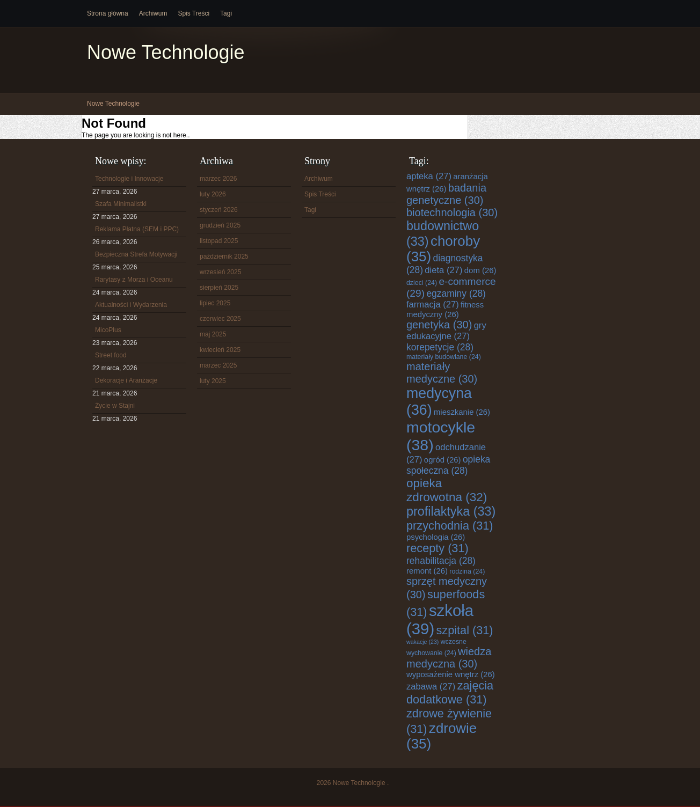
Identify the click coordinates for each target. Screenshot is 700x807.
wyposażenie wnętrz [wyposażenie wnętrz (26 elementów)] (450, 674)
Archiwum (153, 13)
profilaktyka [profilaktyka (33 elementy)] (450, 511)
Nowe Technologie (166, 52)
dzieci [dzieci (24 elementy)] (421, 283)
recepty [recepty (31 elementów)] (437, 548)
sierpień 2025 (219, 287)
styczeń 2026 (219, 210)
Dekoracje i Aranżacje (126, 380)
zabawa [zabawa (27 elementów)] (430, 686)
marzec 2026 (218, 178)
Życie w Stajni (115, 405)
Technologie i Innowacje (129, 178)
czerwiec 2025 (220, 318)
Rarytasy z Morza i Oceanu (134, 279)
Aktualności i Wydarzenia (131, 305)
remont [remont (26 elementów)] (427, 571)
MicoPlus (108, 330)
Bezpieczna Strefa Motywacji (136, 254)
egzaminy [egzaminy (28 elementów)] (456, 293)
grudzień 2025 (220, 225)
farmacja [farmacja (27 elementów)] (432, 304)
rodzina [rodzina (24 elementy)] (467, 571)
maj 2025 (213, 334)
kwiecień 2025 (220, 350)
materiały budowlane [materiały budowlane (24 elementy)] (443, 357)
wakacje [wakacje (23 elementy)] (422, 642)
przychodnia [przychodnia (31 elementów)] (449, 525)
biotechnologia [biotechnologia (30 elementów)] (452, 212)
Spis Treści (193, 13)
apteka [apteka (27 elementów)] (428, 176)
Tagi (226, 13)
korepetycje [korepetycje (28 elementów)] (439, 347)
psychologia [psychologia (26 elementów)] (435, 537)
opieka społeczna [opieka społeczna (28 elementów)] (448, 465)
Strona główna (107, 13)
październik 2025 (224, 256)
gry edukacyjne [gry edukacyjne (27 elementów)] (446, 330)
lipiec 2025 (215, 303)
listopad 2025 (219, 241)
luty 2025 (213, 381)
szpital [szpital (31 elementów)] (464, 630)
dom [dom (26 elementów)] (480, 270)
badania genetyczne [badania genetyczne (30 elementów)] (446, 194)
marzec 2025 (218, 365)
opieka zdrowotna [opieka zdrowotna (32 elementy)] (446, 490)
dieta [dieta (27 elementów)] (443, 270)
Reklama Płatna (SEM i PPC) (137, 229)
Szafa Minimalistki (121, 204)
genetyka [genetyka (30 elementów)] (439, 325)
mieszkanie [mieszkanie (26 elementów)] (462, 412)
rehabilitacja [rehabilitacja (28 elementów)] (441, 560)
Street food (111, 355)
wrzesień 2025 (220, 272)
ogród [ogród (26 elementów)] (442, 460)
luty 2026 (213, 194)
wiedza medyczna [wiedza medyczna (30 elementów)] (448, 657)
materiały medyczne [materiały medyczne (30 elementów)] (441, 373)
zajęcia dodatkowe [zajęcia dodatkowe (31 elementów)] (449, 692)
